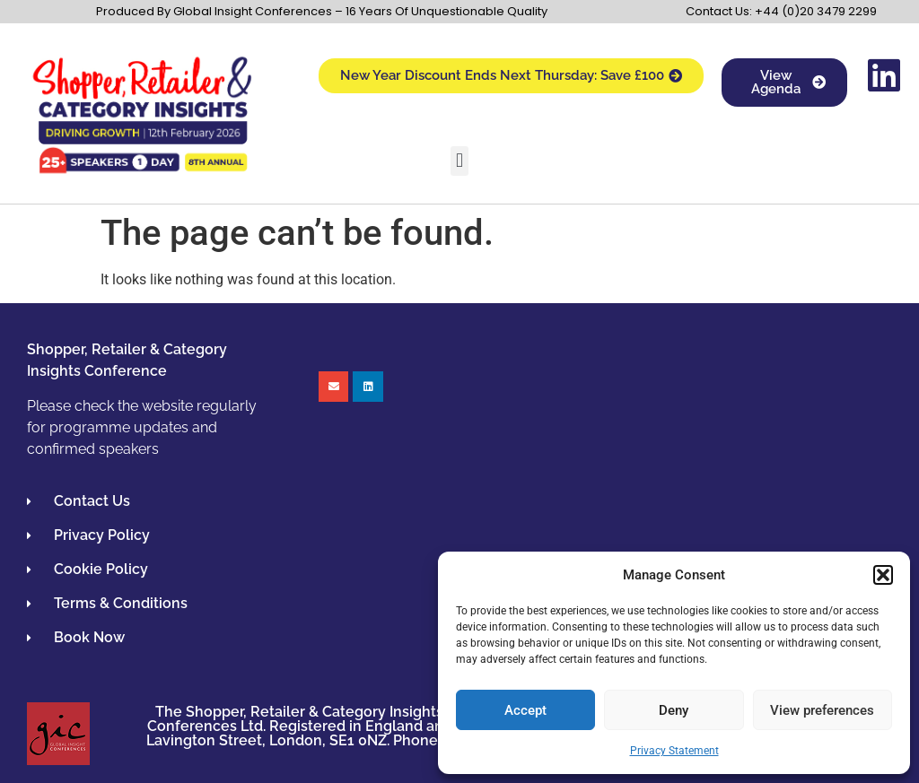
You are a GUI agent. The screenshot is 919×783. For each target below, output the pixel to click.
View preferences (822, 710)
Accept (525, 710)
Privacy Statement (674, 750)
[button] (883, 575)
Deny (673, 710)
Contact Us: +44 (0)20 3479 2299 (781, 11)
